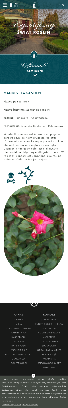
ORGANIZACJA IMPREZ (49, 350)
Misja (19, 324)
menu (5, 5)
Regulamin (49, 367)
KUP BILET (16, 5)
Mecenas (19, 341)
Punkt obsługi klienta (49, 324)
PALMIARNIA (49, 358)
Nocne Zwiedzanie (49, 332)
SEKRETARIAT (49, 328)
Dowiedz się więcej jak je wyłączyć (20, 404)
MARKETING (49, 337)
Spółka (19, 319)
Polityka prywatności (18, 354)
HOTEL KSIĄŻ (49, 354)
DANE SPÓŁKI (18, 345)
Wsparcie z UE (19, 350)
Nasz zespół (18, 337)
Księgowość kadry (49, 363)
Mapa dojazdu (49, 319)
